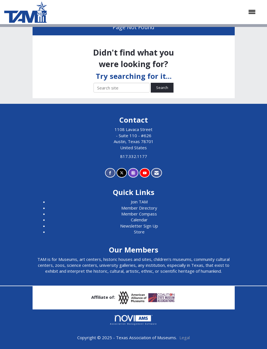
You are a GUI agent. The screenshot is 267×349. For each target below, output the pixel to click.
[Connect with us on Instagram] (133, 173)
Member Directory (139, 208)
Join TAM (139, 202)
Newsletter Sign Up (139, 226)
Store (139, 232)
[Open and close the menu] (154, 12)
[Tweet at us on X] (122, 173)
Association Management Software (133, 320)
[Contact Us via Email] (156, 173)
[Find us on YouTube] (145, 173)
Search (162, 87)
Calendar (139, 219)
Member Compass (139, 214)
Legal (184, 337)
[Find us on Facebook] (110, 173)
